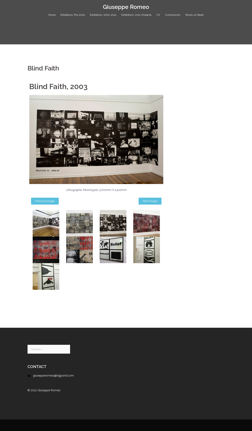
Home (52, 14)
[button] (45, 201)
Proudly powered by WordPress (45, 425)
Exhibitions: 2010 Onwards (136, 14)
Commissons (172, 14)
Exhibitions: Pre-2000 (73, 14)
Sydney (84, 425)
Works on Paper (194, 14)
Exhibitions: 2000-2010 (103, 14)
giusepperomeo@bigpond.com (53, 375)
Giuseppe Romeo (126, 7)
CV (158, 14)
